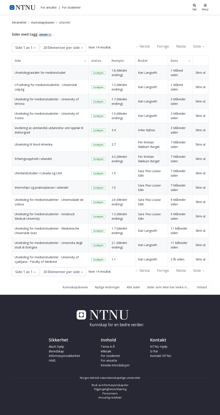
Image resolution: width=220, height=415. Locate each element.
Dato (174, 61)
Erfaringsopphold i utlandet (33, 159)
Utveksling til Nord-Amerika (33, 144)
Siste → (199, 46)
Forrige (163, 46)
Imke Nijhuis (146, 130)
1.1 (114, 259)
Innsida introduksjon (115, 365)
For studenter (71, 7)
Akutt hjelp (56, 346)
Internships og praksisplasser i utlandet (41, 187)
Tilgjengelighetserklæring (110, 389)
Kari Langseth (147, 73)
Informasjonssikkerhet (64, 356)
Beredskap (56, 351)
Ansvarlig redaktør (110, 397)
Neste (181, 46)
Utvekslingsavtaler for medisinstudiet (40, 73)
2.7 (114, 144)
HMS (52, 360)
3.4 (114, 130)
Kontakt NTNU (160, 356)
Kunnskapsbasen (43, 22)
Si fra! (154, 351)
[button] (49, 7)
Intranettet (19, 22)
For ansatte (49, 7)
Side (18, 61)
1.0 (114, 173)
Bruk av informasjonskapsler (110, 385)
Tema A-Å (108, 346)
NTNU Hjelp (158, 346)
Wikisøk (106, 351)
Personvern (110, 393)
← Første (142, 46)
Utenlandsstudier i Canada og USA (38, 173)
